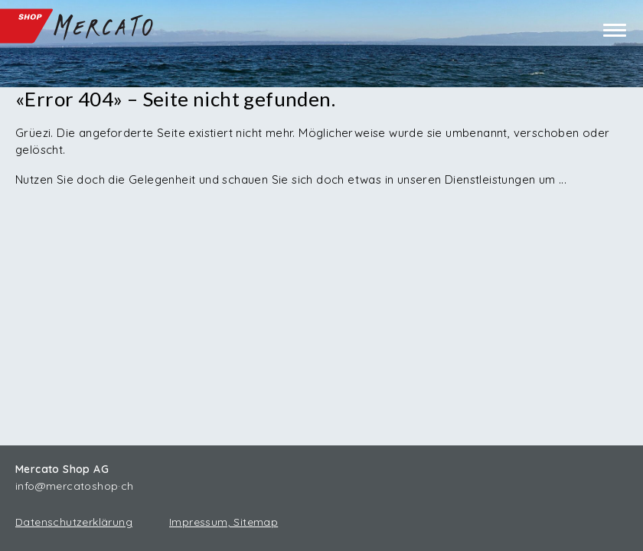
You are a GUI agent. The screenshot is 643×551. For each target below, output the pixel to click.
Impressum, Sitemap (223, 522)
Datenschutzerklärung (73, 522)
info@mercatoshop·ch (74, 486)
